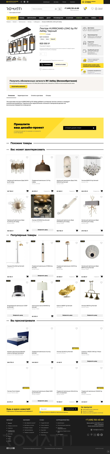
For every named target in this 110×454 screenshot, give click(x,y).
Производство (58, 18)
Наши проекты (45, 425)
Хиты (86, 18)
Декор (49, 18)
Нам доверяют (45, 427)
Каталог (13, 18)
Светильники (31, 18)
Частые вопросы (28, 430)
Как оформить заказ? (29, 422)
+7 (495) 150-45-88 (71, 8)
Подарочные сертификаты (11, 431)
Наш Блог (43, 430)
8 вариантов (47, 191)
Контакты (72, 2)
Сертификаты (44, 432)
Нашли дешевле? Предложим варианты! (51, 60)
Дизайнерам (46, 2)
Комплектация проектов (64, 425)
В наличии (69, 18)
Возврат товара (28, 427)
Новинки (79, 18)
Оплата (64, 2)
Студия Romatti (45, 422)
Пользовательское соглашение (53, 448)
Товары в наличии (12, 425)
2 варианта (96, 276)
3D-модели (60, 434)
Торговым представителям (62, 428)
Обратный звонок (74, 10)
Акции (9, 436)
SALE (100, 18)
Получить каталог (18, 86)
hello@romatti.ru (97, 430)
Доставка (56, 2)
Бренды (21, 18)
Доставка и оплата (29, 425)
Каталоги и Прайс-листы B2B (64, 432)
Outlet (9, 441)
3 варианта (71, 191)
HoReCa (93, 18)
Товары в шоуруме (29, 432)
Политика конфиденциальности (32, 448)
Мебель (41, 18)
